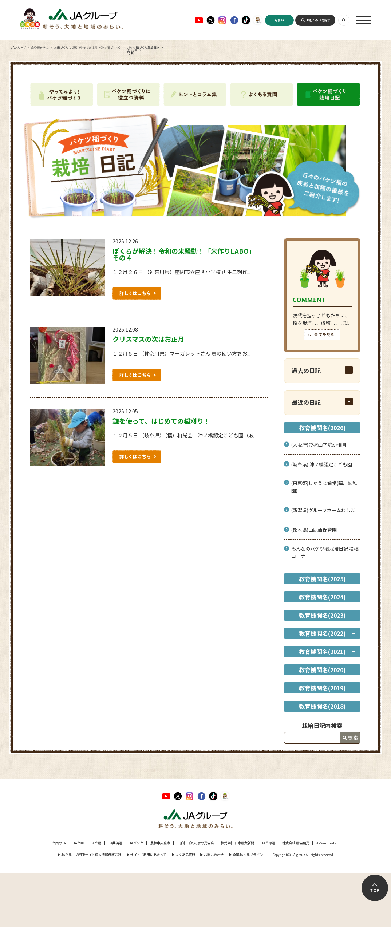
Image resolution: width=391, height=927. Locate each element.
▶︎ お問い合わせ (212, 854)
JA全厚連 (268, 842)
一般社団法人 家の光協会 (195, 842)
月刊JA (279, 20)
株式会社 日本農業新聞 (237, 842)
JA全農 (96, 842)
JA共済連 (115, 842)
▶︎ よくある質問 (183, 854)
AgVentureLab (327, 842)
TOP (375, 890)
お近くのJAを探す (318, 20)
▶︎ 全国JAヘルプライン (246, 854)
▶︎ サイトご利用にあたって (146, 854)
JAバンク (136, 842)
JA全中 (78, 842)
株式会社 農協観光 (295, 842)
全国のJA (59, 842)
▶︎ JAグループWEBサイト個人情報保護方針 (89, 854)
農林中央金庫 (160, 842)
